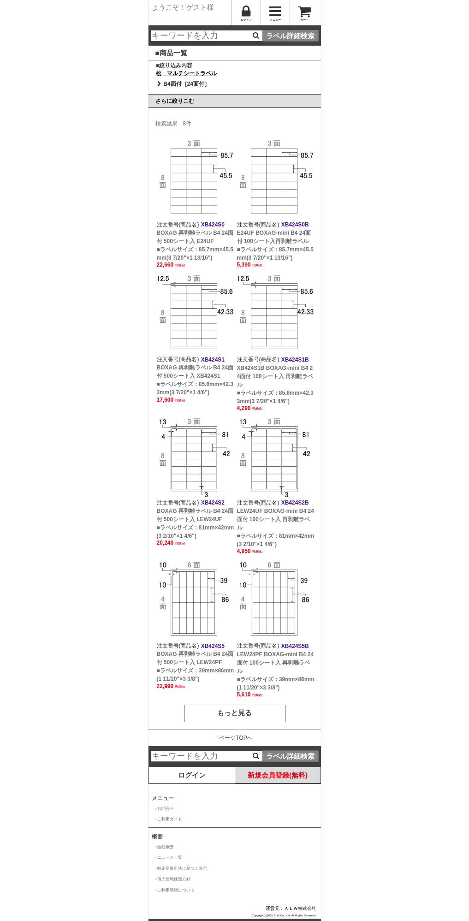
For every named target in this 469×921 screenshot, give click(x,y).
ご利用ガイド (169, 819)
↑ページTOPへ (234, 738)
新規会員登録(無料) (278, 775)
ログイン (192, 775)
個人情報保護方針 (173, 879)
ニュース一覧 (169, 857)
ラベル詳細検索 (290, 36)
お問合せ (165, 808)
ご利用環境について (176, 890)
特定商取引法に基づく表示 (182, 868)
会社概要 (165, 846)
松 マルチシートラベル (186, 73)
